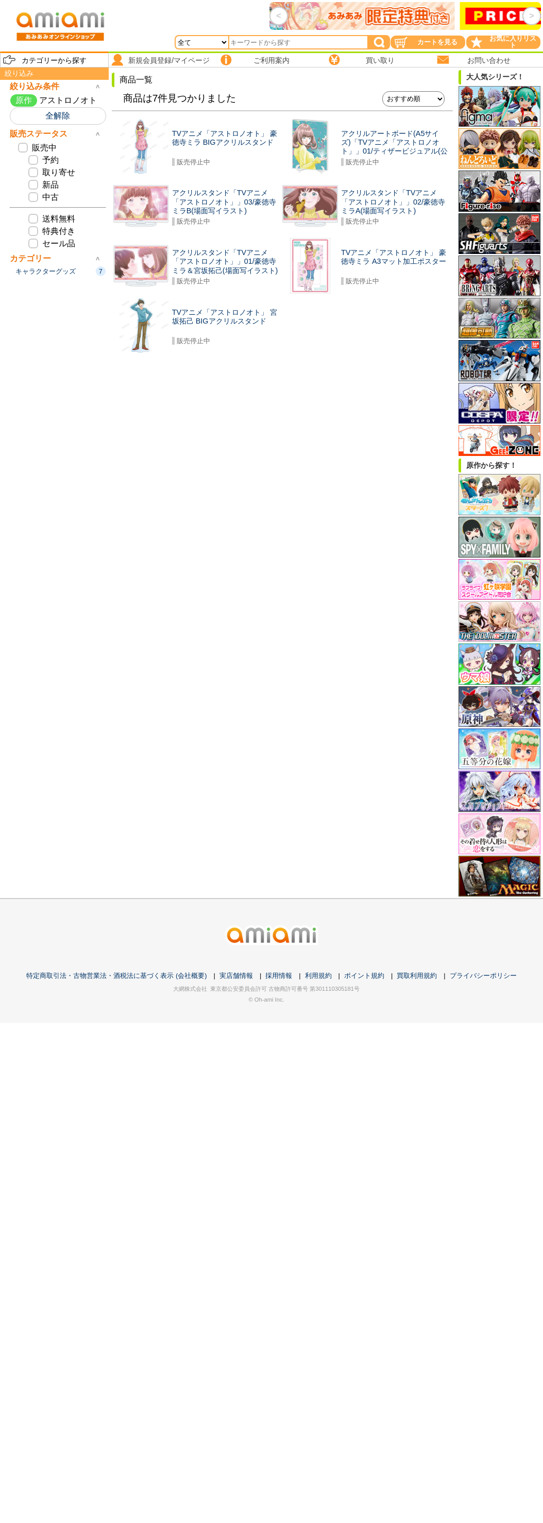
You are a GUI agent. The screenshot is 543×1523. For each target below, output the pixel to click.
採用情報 (278, 975)
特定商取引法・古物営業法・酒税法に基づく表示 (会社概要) (116, 975)
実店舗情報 (236, 975)
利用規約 (318, 975)
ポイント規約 (364, 975)
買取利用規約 (417, 975)
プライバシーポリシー (483, 975)
